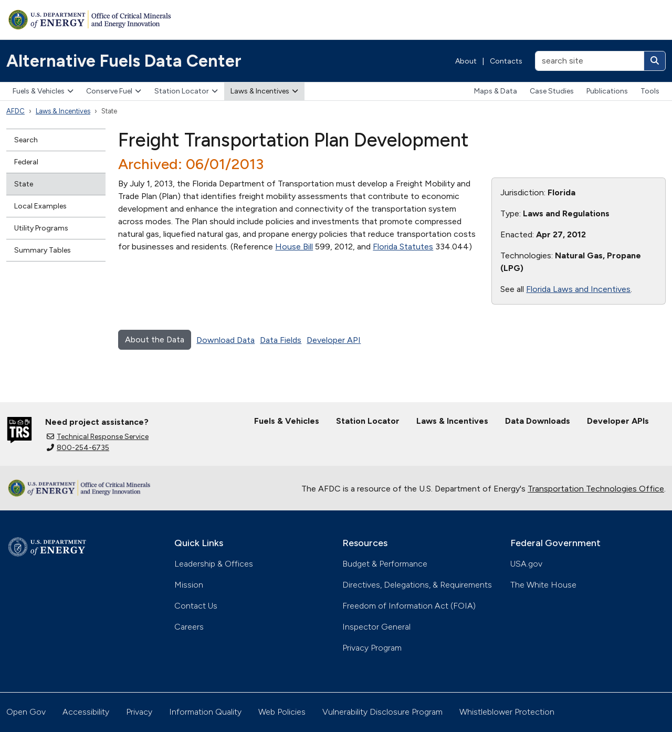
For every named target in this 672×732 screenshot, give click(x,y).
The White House (543, 585)
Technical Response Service (98, 436)
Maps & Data (495, 91)
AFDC (15, 111)
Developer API (334, 340)
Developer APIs (618, 421)
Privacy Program (372, 648)
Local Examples (40, 206)
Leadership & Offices (213, 564)
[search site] (589, 61)
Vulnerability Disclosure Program (382, 712)
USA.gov (526, 564)
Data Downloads (537, 421)
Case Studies (552, 91)
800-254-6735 (78, 447)
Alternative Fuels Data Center (124, 61)
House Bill (294, 247)
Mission (188, 585)
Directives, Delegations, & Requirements (417, 585)
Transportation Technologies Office (596, 489)
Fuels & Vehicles (43, 91)
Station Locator (186, 91)
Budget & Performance (384, 564)
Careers (189, 627)
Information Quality (205, 712)
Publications (607, 91)
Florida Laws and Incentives (578, 289)
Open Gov (26, 712)
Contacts (506, 61)
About (466, 61)
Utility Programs (41, 228)
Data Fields (280, 340)
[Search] (655, 61)
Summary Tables (42, 250)
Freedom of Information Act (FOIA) (409, 606)
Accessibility (85, 712)
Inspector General (376, 627)
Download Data (225, 340)
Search (26, 139)
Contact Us (195, 606)
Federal (26, 162)
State (23, 184)
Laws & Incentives (264, 91)
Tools (649, 91)
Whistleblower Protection (506, 712)
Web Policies (282, 712)
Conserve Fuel (113, 91)
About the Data (154, 339)
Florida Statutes (403, 247)
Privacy (139, 712)
